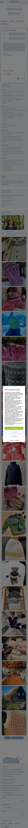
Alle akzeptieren (14, 428)
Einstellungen (14, 436)
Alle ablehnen (14, 432)
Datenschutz (11, 440)
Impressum (17, 440)
